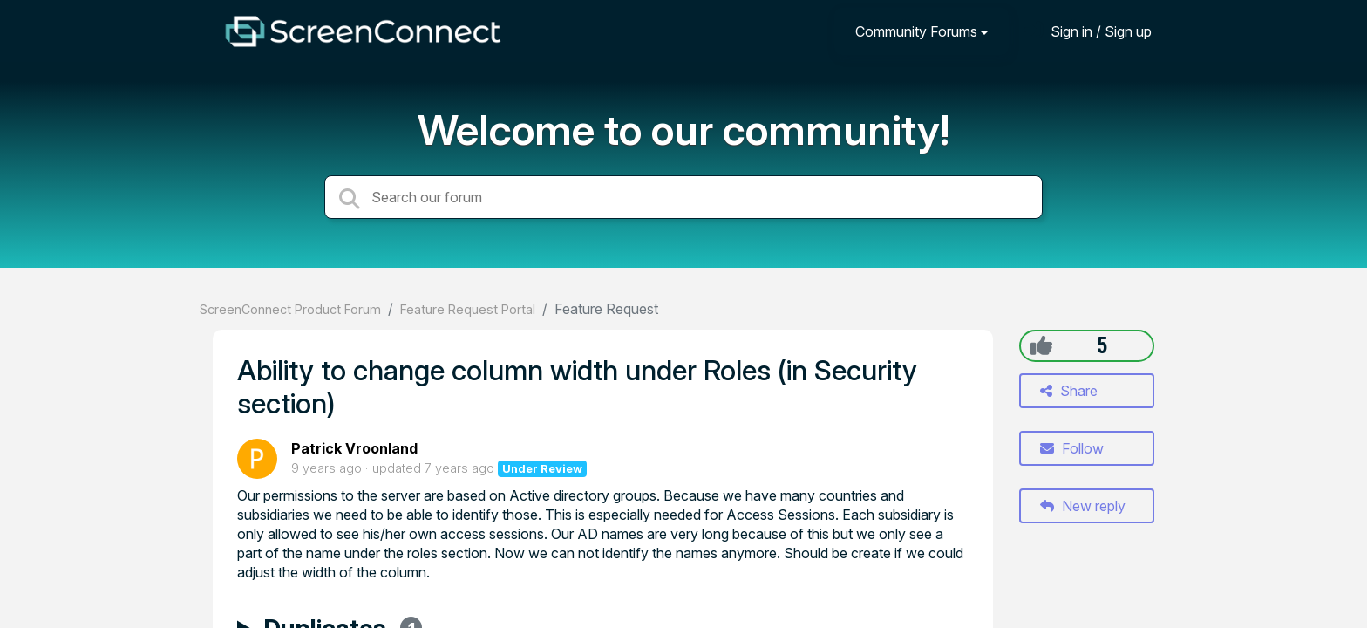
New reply (1083, 506)
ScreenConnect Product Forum (290, 309)
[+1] (1041, 345)
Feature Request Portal (467, 309)
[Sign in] (1088, 31)
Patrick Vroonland (354, 448)
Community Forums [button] (916, 31)
